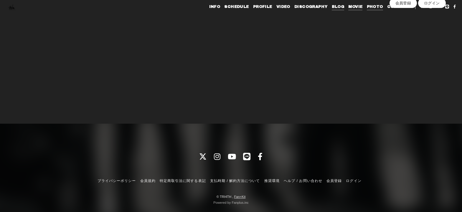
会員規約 (148, 181)
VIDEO (272, 17)
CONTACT (387, 17)
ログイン (432, 27)
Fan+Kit (239, 196)
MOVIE (345, 17)
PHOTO (364, 17)
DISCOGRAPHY (299, 17)
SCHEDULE (226, 17)
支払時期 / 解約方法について (235, 181)
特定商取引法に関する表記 (183, 181)
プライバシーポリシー (117, 181)
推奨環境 (272, 181)
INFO (203, 17)
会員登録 (403, 27)
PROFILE (251, 17)
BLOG (327, 17)
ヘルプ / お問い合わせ (303, 181)
